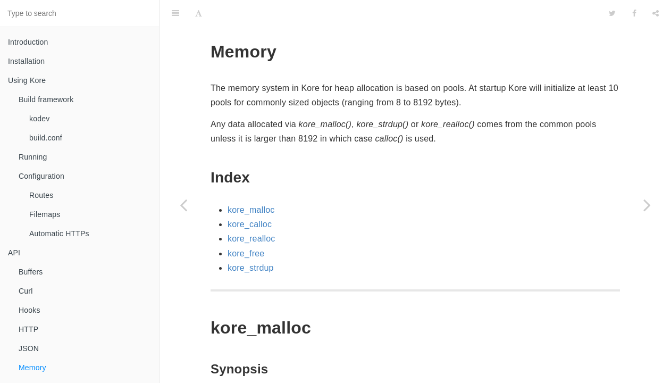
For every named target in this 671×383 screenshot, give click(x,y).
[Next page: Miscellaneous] (647, 205)
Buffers (31, 272)
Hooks (29, 310)
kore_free (246, 226)
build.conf (45, 138)
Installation (26, 61)
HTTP (28, 329)
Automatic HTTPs (59, 233)
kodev (39, 118)
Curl (25, 291)
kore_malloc (251, 183)
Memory (32, 367)
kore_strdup (251, 241)
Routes (41, 195)
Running (33, 157)
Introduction (28, 42)
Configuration (41, 176)
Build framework (46, 99)
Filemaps (44, 214)
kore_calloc (250, 197)
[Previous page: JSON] (183, 205)
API (14, 252)
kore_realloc (251, 212)
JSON (29, 348)
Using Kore (27, 80)
